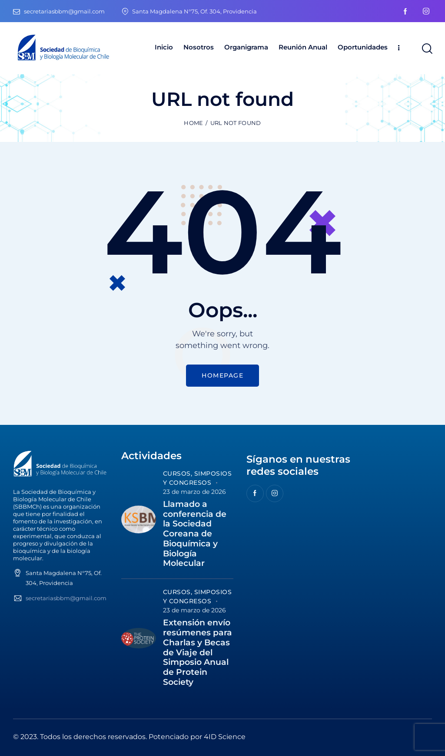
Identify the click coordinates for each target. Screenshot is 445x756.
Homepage (222, 375)
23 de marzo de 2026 (194, 492)
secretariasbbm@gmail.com (66, 598)
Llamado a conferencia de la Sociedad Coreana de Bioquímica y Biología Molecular (194, 534)
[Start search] (426, 49)
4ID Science (225, 737)
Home (193, 122)
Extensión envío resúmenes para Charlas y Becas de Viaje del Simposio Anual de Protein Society (197, 652)
